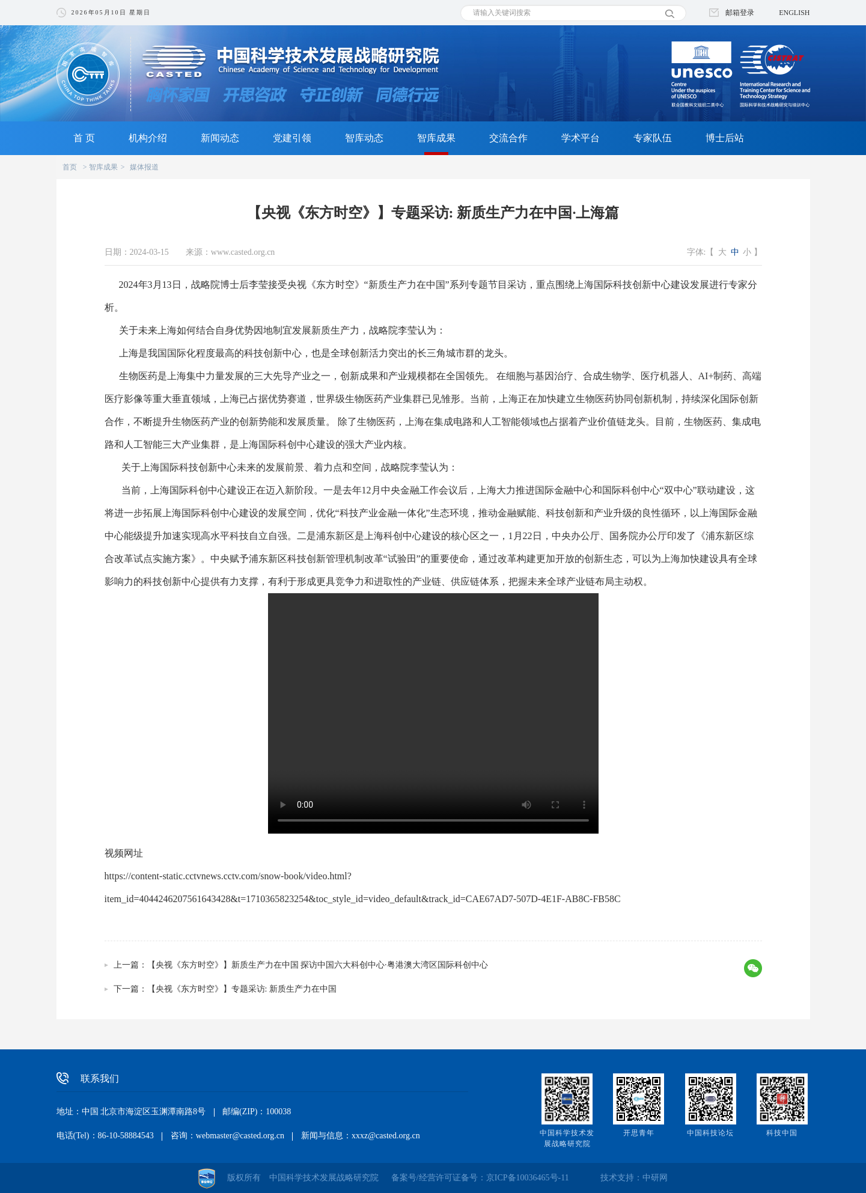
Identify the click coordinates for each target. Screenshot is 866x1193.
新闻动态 (220, 138)
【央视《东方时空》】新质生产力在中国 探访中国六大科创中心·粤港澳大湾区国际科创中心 (317, 964)
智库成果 (436, 138)
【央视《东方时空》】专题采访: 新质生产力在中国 (242, 988)
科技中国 (781, 1133)
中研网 (655, 1177)
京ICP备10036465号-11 (527, 1177)
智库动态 (364, 138)
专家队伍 (652, 138)
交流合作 (508, 138)
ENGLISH (794, 12)
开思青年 (638, 1133)
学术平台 (580, 138)
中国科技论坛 (710, 1133)
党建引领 (292, 138)
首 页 (84, 138)
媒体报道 (144, 167)
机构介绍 (148, 138)
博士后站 (725, 138)
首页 (70, 167)
